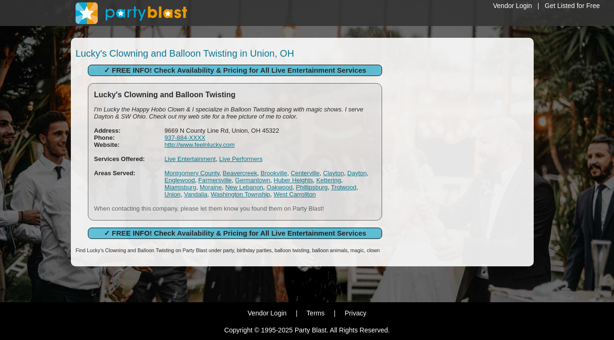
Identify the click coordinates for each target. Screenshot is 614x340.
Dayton (357, 173)
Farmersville (215, 180)
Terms (315, 313)
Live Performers (241, 158)
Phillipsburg (312, 187)
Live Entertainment (189, 158)
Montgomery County (191, 173)
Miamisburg (180, 187)
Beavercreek (240, 173)
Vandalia (195, 194)
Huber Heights (293, 180)
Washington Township (240, 194)
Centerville (304, 173)
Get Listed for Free (572, 5)
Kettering (328, 180)
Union (172, 194)
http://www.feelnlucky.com (199, 144)
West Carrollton (294, 194)
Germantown (252, 180)
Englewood (179, 180)
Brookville (274, 173)
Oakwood (279, 187)
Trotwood (344, 187)
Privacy (356, 313)
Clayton (333, 173)
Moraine (211, 187)
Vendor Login (512, 5)
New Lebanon (244, 187)
